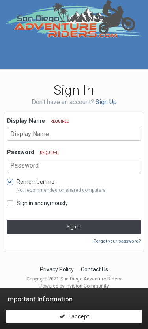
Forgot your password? (117, 241)
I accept (74, 316)
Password (33, 152)
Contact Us (94, 269)
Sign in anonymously (42, 203)
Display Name (38, 120)
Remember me (35, 182)
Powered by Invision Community (74, 286)
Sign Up (106, 102)
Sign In (74, 227)
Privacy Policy (57, 269)
